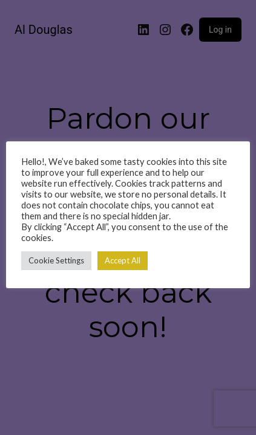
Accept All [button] (122, 260)
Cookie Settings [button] (56, 260)
